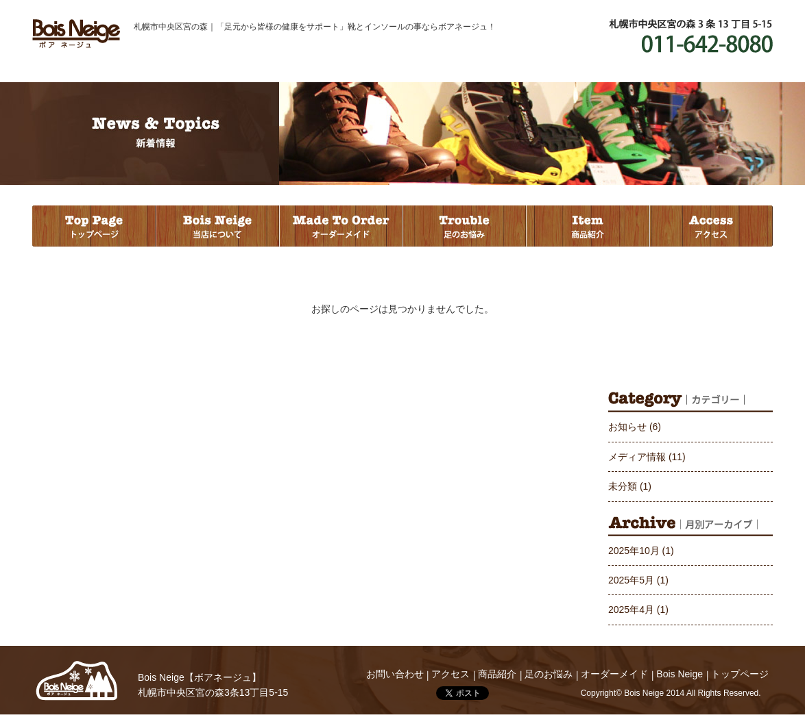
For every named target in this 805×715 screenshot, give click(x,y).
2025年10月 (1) (641, 550)
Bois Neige (76, 681)
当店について (217, 226)
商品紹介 (587, 226)
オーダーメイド (340, 226)
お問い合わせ (395, 673)
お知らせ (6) (634, 426)
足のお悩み (464, 226)
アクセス (711, 226)
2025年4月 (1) (638, 609)
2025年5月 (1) (638, 580)
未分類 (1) (629, 486)
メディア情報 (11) (647, 456)
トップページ (94, 226)
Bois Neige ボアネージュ (76, 33)
